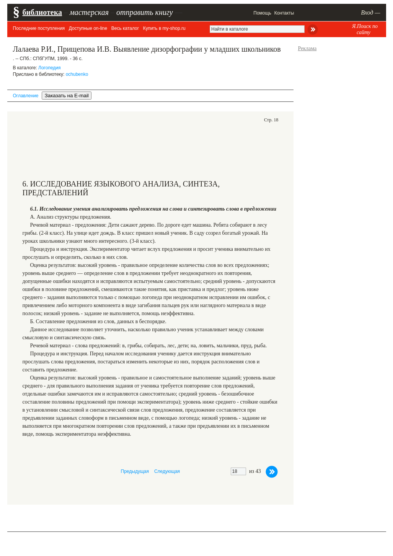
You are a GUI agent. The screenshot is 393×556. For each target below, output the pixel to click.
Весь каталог (125, 28)
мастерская (89, 12)
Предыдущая (135, 471)
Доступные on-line (88, 28)
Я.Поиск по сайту (365, 29)
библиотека (42, 12)
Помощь (262, 13)
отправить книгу (144, 12)
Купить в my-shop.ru (164, 28)
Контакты (284, 13)
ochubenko (77, 74)
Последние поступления (39, 28)
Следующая (167, 471)
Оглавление (26, 95)
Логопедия (49, 67)
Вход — (370, 12)
